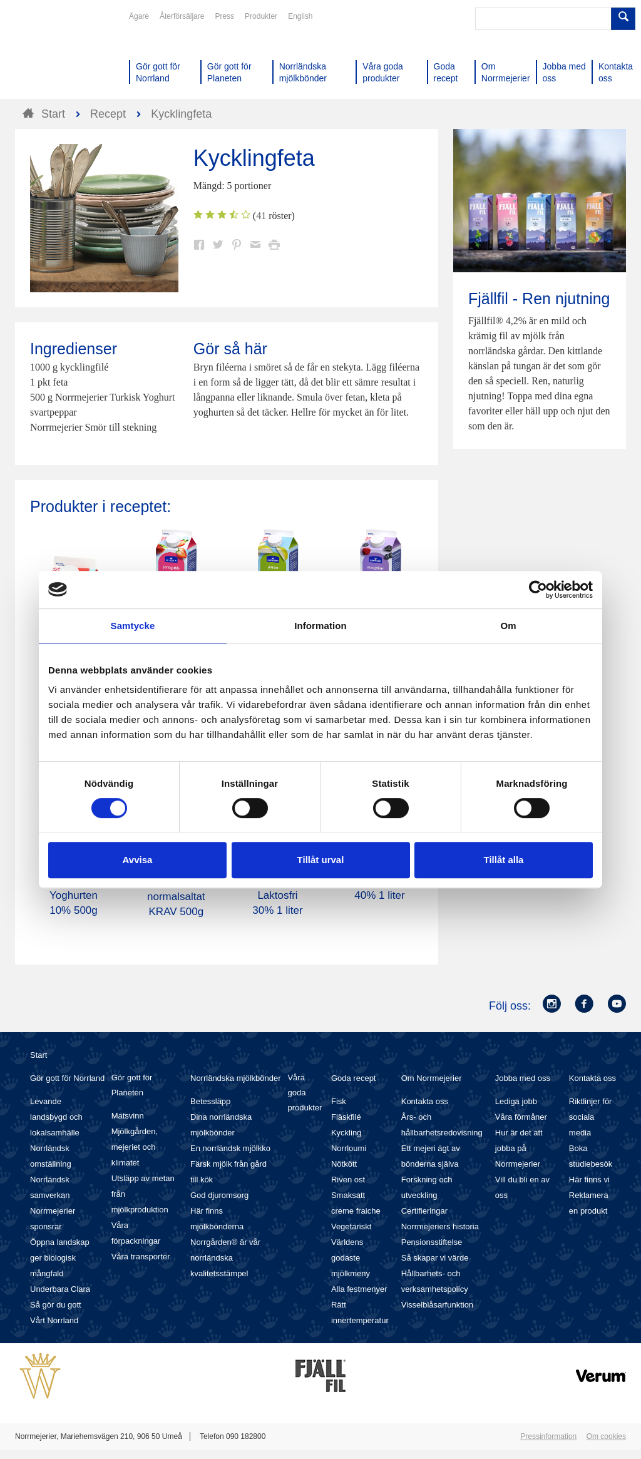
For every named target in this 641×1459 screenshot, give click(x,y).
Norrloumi (348, 1148)
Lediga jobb (516, 1101)
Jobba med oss (522, 1078)
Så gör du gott (55, 1304)
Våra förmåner (521, 1117)
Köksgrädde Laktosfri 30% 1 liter (277, 895)
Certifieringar (424, 1211)
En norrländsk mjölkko (230, 1148)
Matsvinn (127, 1115)
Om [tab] (508, 625)
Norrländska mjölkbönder (235, 1078)
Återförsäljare (182, 16)
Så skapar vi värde (435, 1257)
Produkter (261, 16)
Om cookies (606, 1436)
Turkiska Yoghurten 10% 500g (73, 895)
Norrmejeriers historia (440, 1226)
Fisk (338, 1101)
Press (224, 16)
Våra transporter (140, 1256)
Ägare (139, 16)
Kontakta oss (424, 1101)
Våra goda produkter (304, 1092)
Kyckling (346, 1132)
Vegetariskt (351, 1226)
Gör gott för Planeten (132, 1085)
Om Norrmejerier (431, 1078)
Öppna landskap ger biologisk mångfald (60, 1257)
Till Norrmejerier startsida (62, 55)
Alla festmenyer (359, 1289)
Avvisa (138, 859)
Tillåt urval (320, 859)
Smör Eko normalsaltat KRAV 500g (176, 897)
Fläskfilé (346, 1117)
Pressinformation (548, 1436)
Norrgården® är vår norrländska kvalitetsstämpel (225, 1257)
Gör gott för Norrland (67, 1078)
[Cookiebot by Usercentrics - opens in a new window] (538, 589)
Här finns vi (589, 1179)
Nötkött (344, 1164)
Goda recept (353, 1078)
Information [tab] (320, 625)
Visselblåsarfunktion (437, 1304)
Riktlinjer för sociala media (590, 1117)
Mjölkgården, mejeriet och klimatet (134, 1147)
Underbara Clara (60, 1289)
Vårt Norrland (54, 1320)
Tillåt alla (504, 859)
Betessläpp (210, 1101)
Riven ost (348, 1179)
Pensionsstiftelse (432, 1242)
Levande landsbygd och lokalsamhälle (56, 1117)
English (300, 16)
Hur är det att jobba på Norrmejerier (519, 1148)
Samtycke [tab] (133, 625)
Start (38, 1055)
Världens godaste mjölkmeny (350, 1257)
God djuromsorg (219, 1195)
